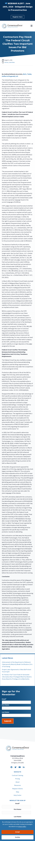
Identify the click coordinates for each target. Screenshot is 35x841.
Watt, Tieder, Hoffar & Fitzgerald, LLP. (17, 75)
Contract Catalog (17, 775)
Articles (6, 62)
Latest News (12, 62)
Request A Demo (17, 789)
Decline (17, 837)
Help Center (17, 795)
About (18, 782)
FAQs (17, 792)
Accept (17, 832)
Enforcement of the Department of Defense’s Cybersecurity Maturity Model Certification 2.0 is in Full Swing (17, 664)
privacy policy (22, 827)
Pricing (17, 779)
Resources (17, 785)
